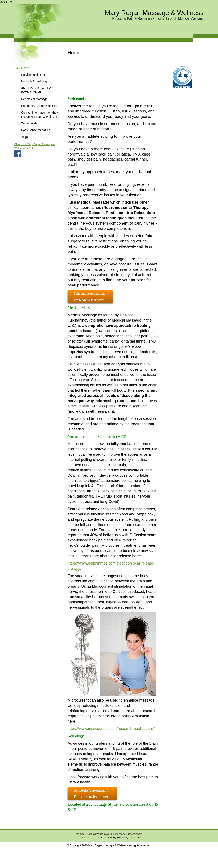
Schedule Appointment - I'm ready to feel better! (92, 793)
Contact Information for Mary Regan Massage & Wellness (39, 114)
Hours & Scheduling (34, 81)
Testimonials (29, 123)
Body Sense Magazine (35, 130)
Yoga (24, 137)
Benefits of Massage (34, 99)
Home (25, 68)
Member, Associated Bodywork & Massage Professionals (109, 834)
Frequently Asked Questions (39, 105)
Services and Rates (33, 74)
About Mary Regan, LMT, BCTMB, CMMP (37, 90)
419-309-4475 (85, 837)
